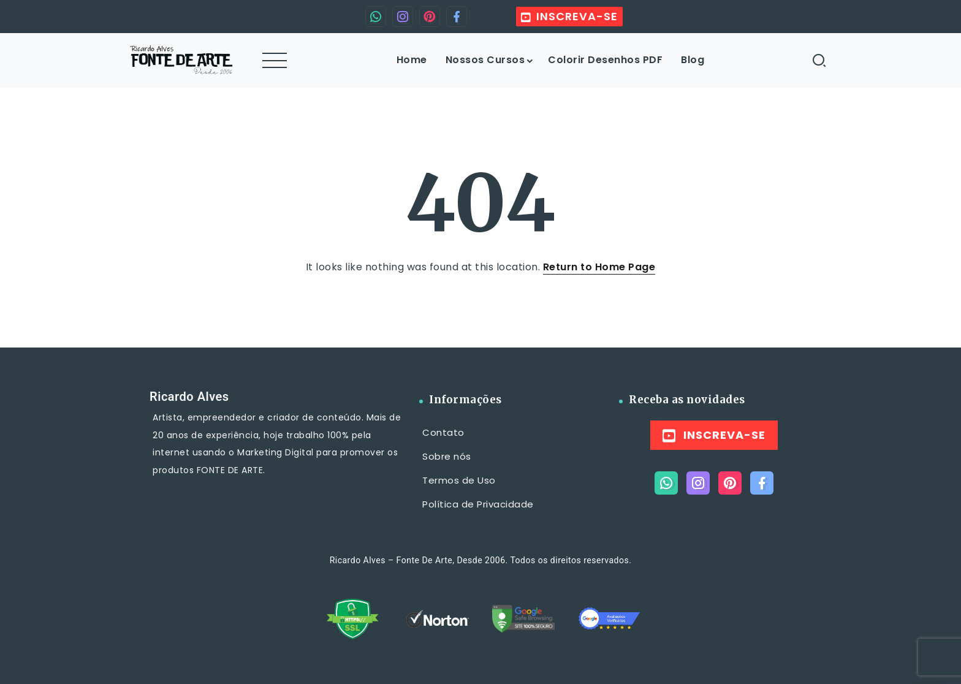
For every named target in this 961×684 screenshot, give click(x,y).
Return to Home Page (599, 267)
